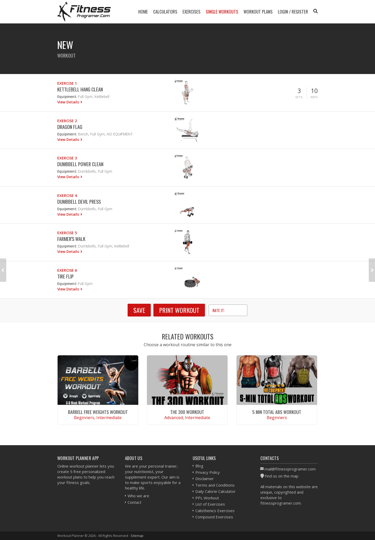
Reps (314, 97)
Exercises (192, 11)
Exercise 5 (67, 232)
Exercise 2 (67, 120)
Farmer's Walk (71, 238)
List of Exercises (210, 504)
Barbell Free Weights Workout (98, 411)
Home (143, 11)
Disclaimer (204, 478)
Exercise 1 (67, 83)
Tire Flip (65, 276)
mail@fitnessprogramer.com (290, 468)
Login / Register (293, 11)
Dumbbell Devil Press (79, 201)
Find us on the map (281, 476)
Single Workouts (222, 11)
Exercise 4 (67, 195)
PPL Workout (207, 497)
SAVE (139, 310)
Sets (299, 97)
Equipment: (67, 96)
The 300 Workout (187, 411)
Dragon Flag (69, 126)
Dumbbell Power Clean (80, 163)
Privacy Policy (207, 472)
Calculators (165, 11)
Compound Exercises (214, 516)
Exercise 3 (67, 158)
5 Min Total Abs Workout (276, 411)
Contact (134, 502)
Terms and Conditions (215, 485)
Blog (199, 465)
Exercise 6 (67, 270)
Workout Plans (258, 11)
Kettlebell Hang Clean (80, 89)
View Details (68, 102)
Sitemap (137, 535)
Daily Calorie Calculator (215, 491)
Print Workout (179, 310)
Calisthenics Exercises (215, 510)
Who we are (138, 495)
